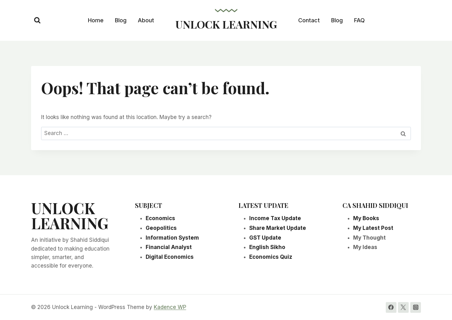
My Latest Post (373, 228)
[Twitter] (403, 307)
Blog (120, 20)
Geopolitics (161, 228)
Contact (309, 20)
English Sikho (267, 247)
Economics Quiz (270, 257)
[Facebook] (391, 307)
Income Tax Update (275, 218)
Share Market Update (277, 228)
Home (96, 20)
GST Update (265, 238)
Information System (172, 238)
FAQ (359, 20)
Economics (160, 218)
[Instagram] (415, 307)
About (146, 20)
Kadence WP (170, 307)
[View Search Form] (37, 20)
